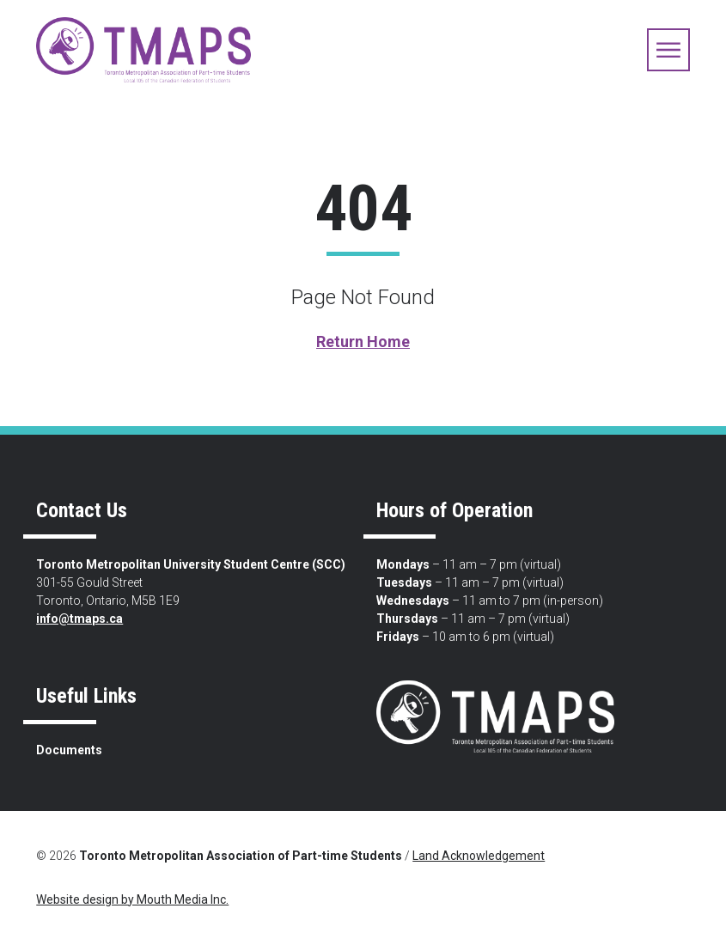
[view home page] (143, 49)
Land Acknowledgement (478, 856)
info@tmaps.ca (79, 618)
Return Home (363, 341)
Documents (69, 750)
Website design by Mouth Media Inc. (132, 899)
